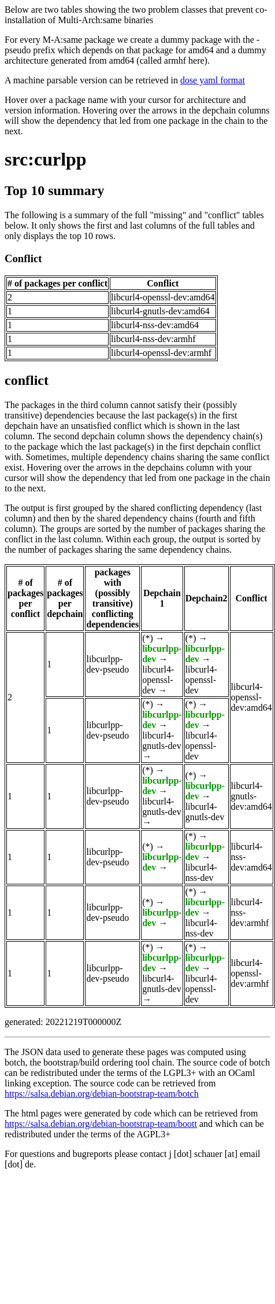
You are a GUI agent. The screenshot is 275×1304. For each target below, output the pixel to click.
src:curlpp (46, 159)
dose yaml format (212, 80)
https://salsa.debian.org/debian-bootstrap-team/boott (101, 1124)
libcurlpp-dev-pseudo (107, 664)
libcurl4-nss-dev (201, 872)
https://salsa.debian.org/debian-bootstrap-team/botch (102, 1094)
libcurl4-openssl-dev (158, 679)
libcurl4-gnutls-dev (161, 740)
